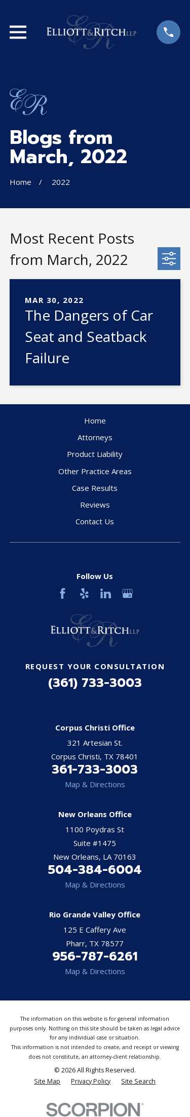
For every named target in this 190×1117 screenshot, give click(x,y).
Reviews (95, 504)
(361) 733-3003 (95, 683)
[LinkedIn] (105, 593)
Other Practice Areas (95, 471)
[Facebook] (62, 593)
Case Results (95, 488)
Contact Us (94, 521)
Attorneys (95, 437)
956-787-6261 (94, 956)
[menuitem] (47, 1082)
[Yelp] (84, 593)
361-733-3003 (95, 769)
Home (95, 420)
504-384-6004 (95, 870)
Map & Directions (95, 784)
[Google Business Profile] (127, 593)
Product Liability (95, 454)
